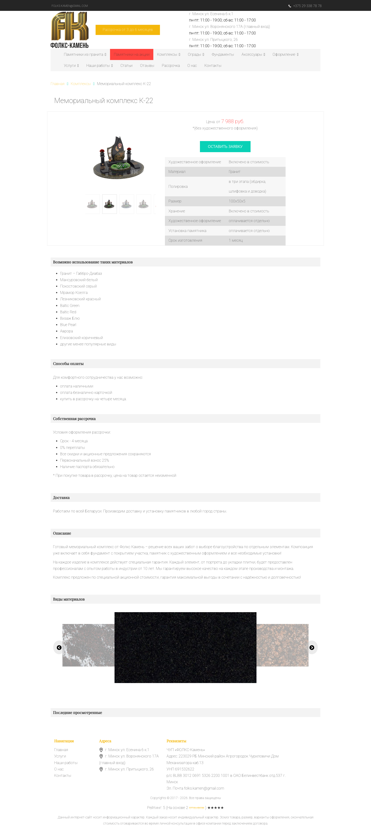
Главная (61, 750)
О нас (192, 65)
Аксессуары (253, 54)
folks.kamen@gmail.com (70, 6)
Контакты (212, 65)
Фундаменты (223, 54)
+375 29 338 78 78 (305, 6)
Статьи (126, 65)
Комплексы (168, 54)
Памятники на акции (132, 54)
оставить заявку (225, 146)
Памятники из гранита (85, 54)
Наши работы (99, 65)
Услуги (71, 65)
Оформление (285, 54)
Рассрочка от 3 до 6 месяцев (128, 29)
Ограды (196, 54)
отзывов (196, 807)
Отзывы (147, 65)
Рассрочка (171, 65)
